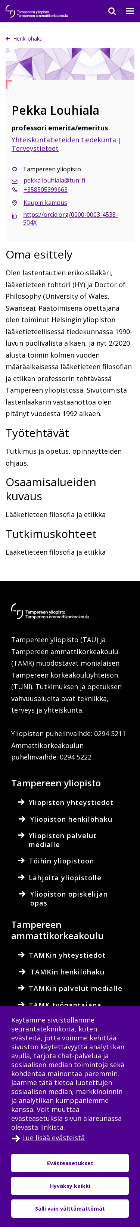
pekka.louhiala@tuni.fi (54, 180)
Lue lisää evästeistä (53, 1137)
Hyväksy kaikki (70, 1185)
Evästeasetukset (70, 1163)
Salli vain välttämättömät (70, 1208)
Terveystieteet (35, 148)
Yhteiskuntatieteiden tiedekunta (64, 139)
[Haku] (107, 11)
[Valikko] (125, 11)
